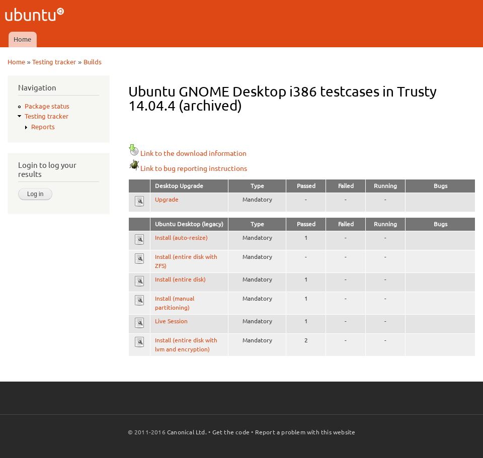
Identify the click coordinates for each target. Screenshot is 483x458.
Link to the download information (187, 153)
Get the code (231, 432)
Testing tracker (54, 61)
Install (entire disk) (180, 279)
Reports (43, 126)
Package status (47, 106)
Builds (93, 61)
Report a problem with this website (305, 432)
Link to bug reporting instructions (187, 168)
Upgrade (167, 199)
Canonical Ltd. (187, 432)
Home (22, 39)
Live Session (171, 321)
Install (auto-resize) (181, 237)
